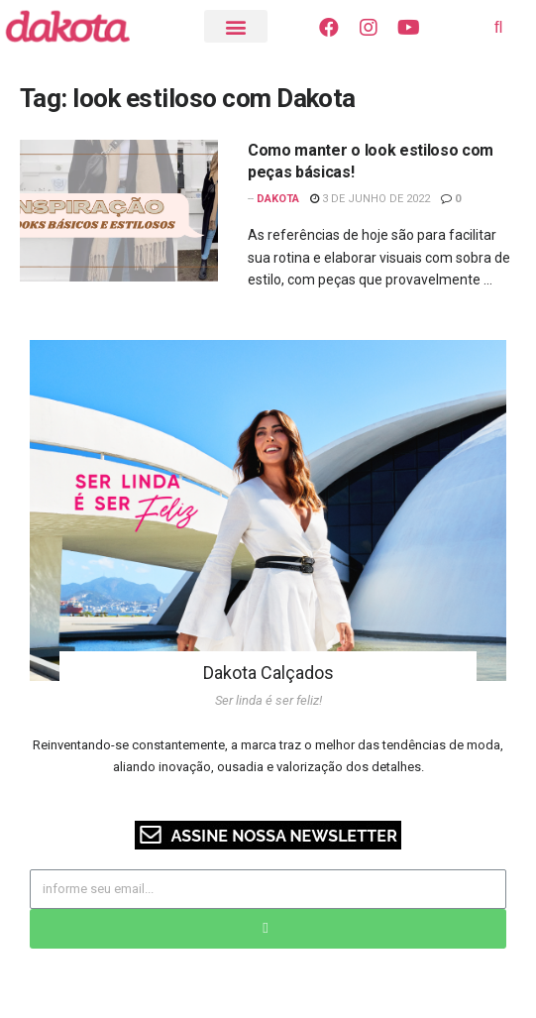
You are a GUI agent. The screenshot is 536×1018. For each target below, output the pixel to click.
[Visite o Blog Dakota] (77, 26)
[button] (236, 26)
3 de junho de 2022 (370, 198)
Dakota (278, 198)
